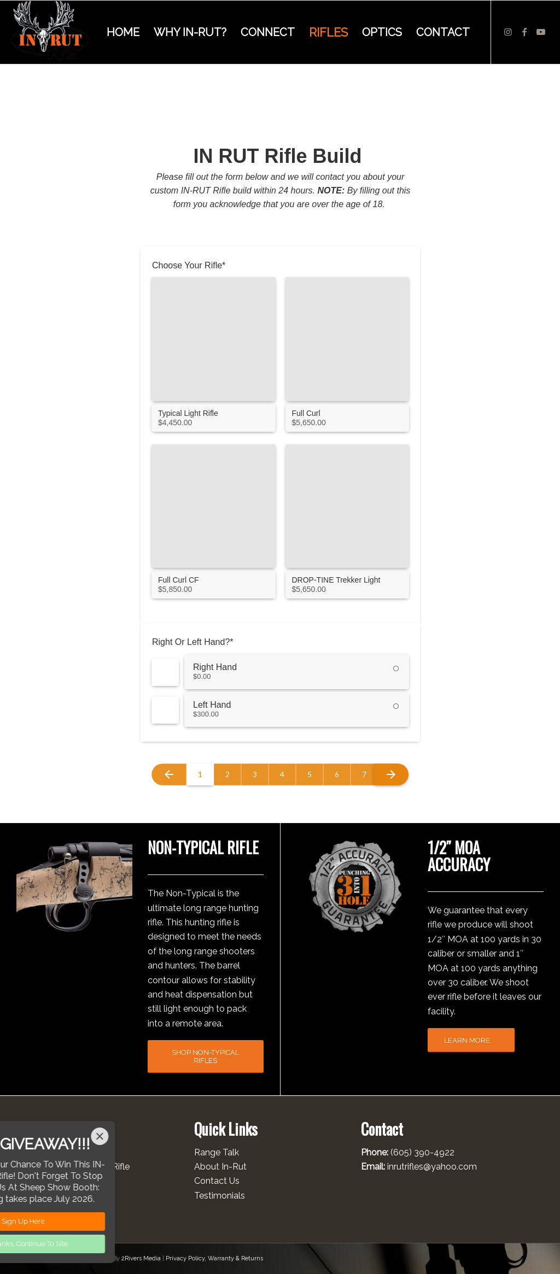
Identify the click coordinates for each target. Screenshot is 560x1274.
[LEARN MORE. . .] (471, 1040)
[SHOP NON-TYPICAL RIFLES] (206, 1056)
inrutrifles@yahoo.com (432, 1166)
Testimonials (219, 1195)
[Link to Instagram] (508, 32)
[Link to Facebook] (524, 32)
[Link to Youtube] (541, 32)
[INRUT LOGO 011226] (50, 32)
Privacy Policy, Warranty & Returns (214, 1258)
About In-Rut (220, 1166)
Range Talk (216, 1152)
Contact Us (217, 1181)
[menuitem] (123, 32)
